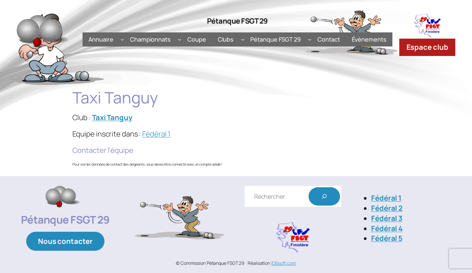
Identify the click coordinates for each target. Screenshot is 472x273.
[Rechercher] (324, 196)
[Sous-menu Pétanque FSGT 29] (310, 39)
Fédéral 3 (387, 218)
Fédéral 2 (387, 208)
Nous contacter (65, 241)
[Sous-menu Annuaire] (122, 39)
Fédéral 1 (156, 134)
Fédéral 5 (387, 238)
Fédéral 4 (387, 228)
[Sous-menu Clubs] (243, 39)
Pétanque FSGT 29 (237, 21)
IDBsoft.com (283, 263)
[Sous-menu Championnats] (179, 39)
